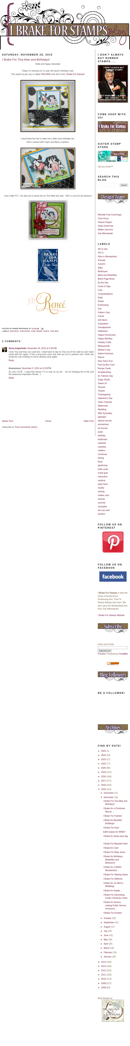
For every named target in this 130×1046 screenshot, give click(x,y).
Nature (101, 357)
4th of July (103, 249)
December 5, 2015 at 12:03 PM (36, 368)
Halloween (103, 331)
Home (48, 421)
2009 (103, 983)
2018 (103, 776)
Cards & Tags (104, 286)
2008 (103, 987)
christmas (25, 331)
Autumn (101, 264)
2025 (103, 751)
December (109, 793)
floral (100, 461)
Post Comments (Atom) (26, 427)
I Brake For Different (112, 879)
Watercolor (103, 406)
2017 (103, 781)
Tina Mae (54, 331)
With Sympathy (105, 413)
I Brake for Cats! (111, 848)
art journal (102, 428)
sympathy (102, 506)
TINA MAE (46, 74)
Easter (101, 301)
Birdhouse (102, 271)
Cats (100, 290)
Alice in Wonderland (107, 256)
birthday (14, 331)
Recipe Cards (104, 368)
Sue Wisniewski (105, 233)
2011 (103, 975)
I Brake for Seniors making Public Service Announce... (114, 905)
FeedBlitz (123, 654)
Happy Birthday (105, 338)
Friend (101, 316)
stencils (101, 499)
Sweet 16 (102, 383)
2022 (103, 763)
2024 (103, 755)
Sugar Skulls (104, 379)
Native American (105, 353)
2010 (103, 979)
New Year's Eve (105, 361)
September (109, 922)
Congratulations (105, 294)
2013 (103, 966)
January (108, 956)
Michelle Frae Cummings (109, 214)
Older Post (89, 421)
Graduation (103, 323)
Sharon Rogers (105, 222)
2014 (103, 962)
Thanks (101, 391)
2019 (103, 772)
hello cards (103, 469)
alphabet (102, 417)
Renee (39, 331)
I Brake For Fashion (112, 816)
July (106, 931)
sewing (101, 491)
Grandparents (104, 327)
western (101, 514)
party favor (103, 484)
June (106, 935)
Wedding (102, 409)
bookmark (102, 439)
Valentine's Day (105, 398)
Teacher (101, 387)
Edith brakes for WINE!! (114, 832)
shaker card (103, 495)
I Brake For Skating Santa (115, 874)
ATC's (100, 253)
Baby (100, 268)
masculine (102, 476)
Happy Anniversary (107, 335)
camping (102, 447)
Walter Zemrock (105, 229)
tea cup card (104, 510)
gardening (102, 465)
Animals (101, 260)
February (108, 952)
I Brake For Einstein (112, 913)
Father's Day (104, 312)
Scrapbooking (104, 372)
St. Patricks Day (105, 376)
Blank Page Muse (106, 279)
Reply (11, 360)
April (106, 944)
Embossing (103, 305)
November (109, 797)
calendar (102, 443)
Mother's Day (104, 350)
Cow (33, 331)
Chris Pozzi (103, 218)
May (106, 939)
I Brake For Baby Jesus (114, 852)
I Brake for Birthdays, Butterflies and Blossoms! (113, 859)
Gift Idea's (102, 320)
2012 (103, 970)
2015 (103, 789)
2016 (103, 785)
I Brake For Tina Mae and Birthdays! (26, 59)
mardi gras (103, 473)
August (107, 927)
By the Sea (103, 282)
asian (100, 432)
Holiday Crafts (104, 342)
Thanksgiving (104, 394)
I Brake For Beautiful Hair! (115, 843)
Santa (46, 331)
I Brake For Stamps (75, 74)
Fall (99, 309)
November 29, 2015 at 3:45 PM (42, 348)
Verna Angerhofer (17, 348)
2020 (103, 768)
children (101, 450)
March (107, 948)
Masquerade (104, 346)
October (108, 918)
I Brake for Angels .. (112, 890)
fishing (101, 458)
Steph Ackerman (105, 226)
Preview (101, 654)
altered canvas (105, 420)
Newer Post (7, 421)
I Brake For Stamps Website (111, 615)
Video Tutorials (105, 402)
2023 (103, 759)
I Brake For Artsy (111, 827)
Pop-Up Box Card (106, 365)
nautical (101, 480)
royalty (101, 488)
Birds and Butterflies (107, 275)
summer (102, 503)
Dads (100, 297)
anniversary (103, 424)
